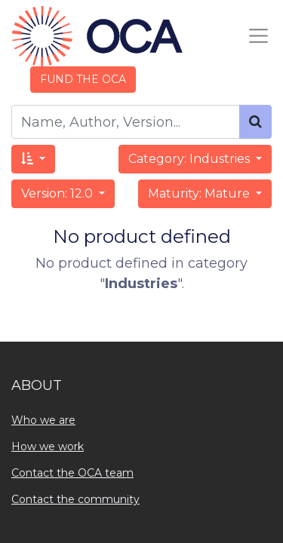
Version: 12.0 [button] (58, 193)
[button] (33, 159)
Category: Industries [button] (190, 159)
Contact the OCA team (72, 473)
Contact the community (75, 499)
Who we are (43, 420)
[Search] (255, 122)
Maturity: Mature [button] (200, 193)
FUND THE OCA (83, 79)
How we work (47, 446)
